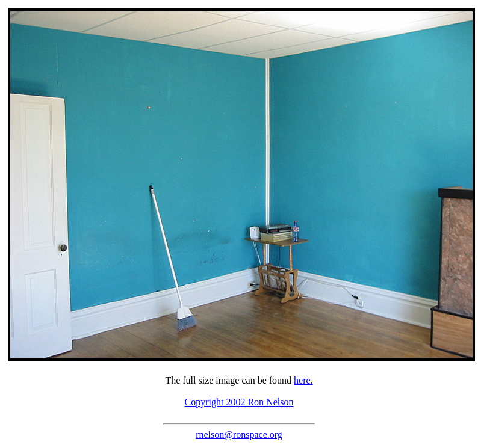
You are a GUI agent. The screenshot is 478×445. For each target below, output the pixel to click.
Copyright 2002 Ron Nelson (239, 402)
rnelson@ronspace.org (239, 434)
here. (303, 380)
